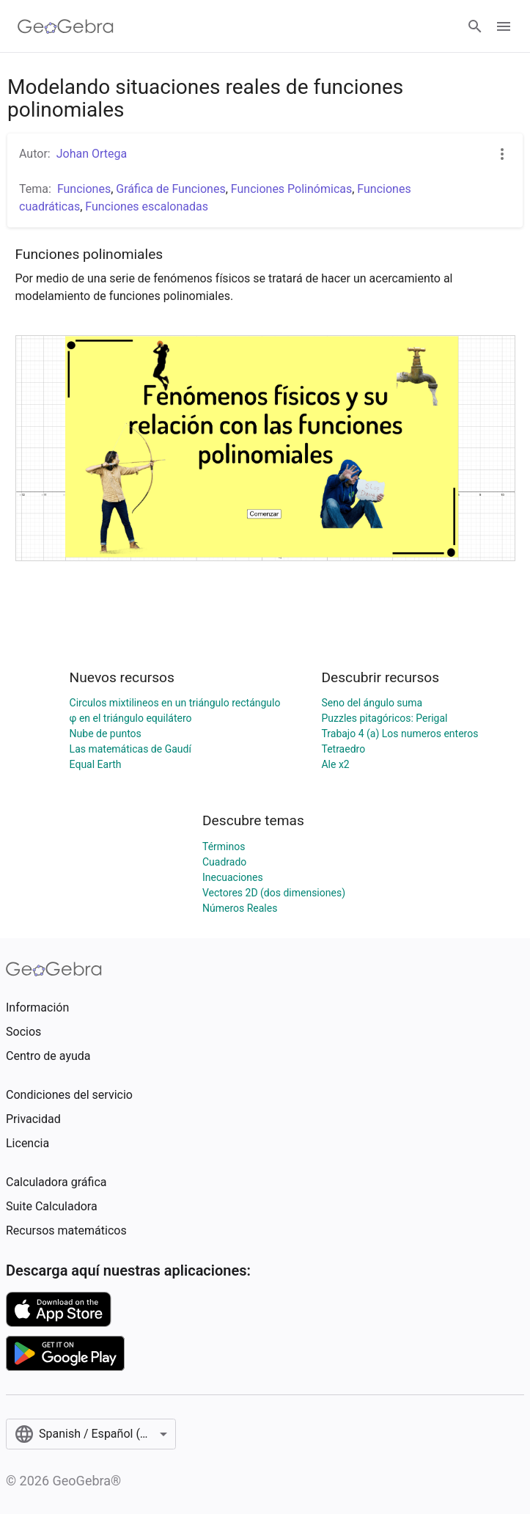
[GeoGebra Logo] (66, 26)
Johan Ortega (92, 154)
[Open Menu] (503, 26)
